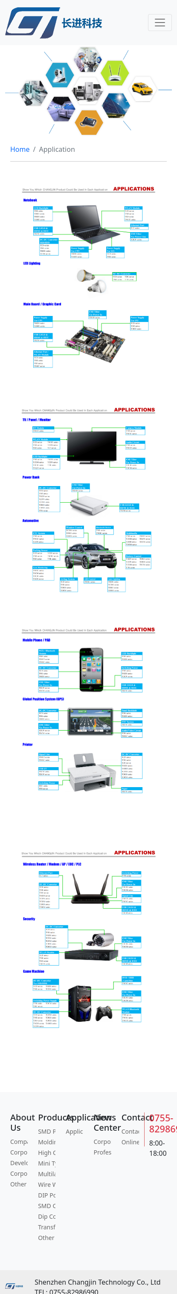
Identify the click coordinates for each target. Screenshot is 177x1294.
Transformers (46, 1227)
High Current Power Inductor (46, 1153)
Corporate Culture (19, 1152)
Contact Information (130, 1131)
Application (74, 1131)
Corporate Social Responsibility (19, 1173)
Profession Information (102, 1152)
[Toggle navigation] (160, 22)
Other (18, 1184)
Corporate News (102, 1142)
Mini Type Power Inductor (46, 1163)
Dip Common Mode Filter (46, 1216)
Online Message (130, 1142)
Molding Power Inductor (46, 1142)
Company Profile (19, 1142)
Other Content (46, 1238)
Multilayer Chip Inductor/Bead (46, 1174)
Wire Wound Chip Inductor (46, 1184)
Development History (19, 1163)
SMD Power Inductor (46, 1131)
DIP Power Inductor (46, 1195)
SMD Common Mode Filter (46, 1206)
